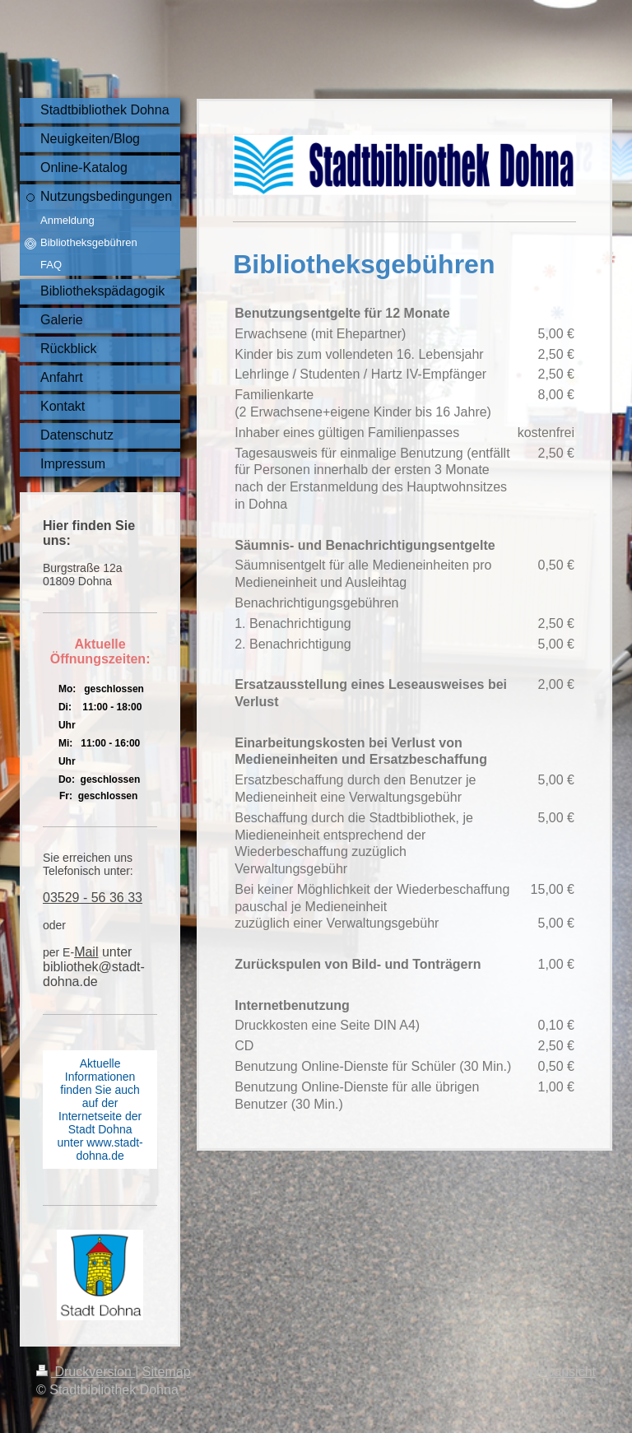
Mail (86, 952)
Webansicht (561, 1372)
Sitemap (166, 1372)
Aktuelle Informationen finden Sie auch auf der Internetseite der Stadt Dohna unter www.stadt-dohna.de (99, 1109)
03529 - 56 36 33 (92, 898)
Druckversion (85, 1372)
